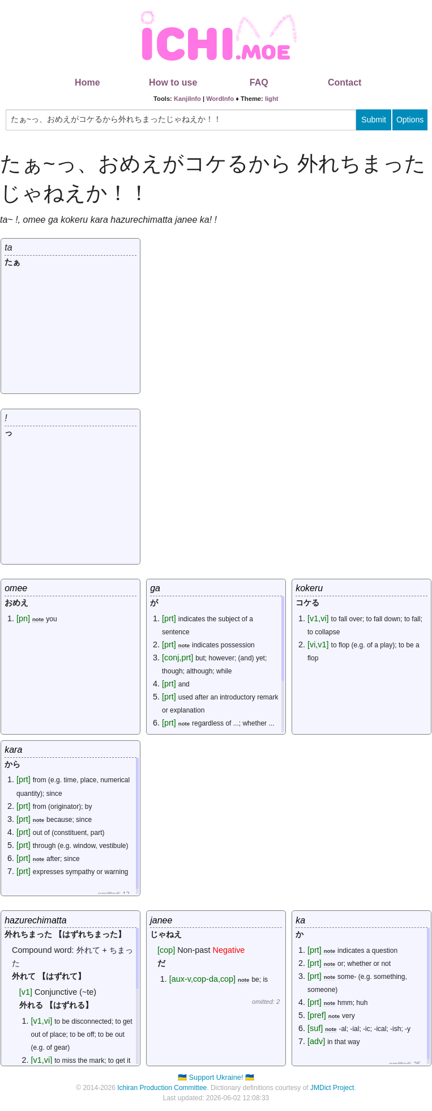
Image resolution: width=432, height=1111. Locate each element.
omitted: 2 (266, 1001)
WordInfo (220, 98)
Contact (345, 82)
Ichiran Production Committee (162, 1088)
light (272, 98)
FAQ (259, 82)
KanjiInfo (187, 98)
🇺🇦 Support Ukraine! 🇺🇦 (216, 1077)
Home (87, 82)
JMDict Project (332, 1088)
